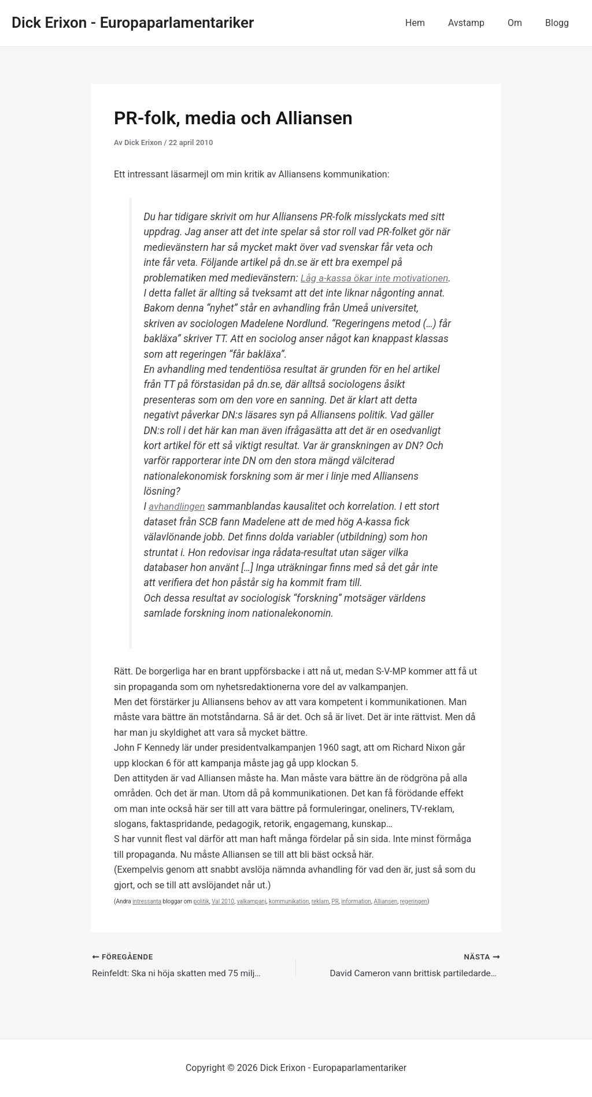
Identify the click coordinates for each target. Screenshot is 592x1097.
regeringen (413, 916)
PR (334, 916)
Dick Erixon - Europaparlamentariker (133, 22)
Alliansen (385, 916)
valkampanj (252, 916)
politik (201, 916)
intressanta (146, 916)
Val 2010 (223, 916)
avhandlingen (178, 522)
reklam (320, 916)
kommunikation (289, 916)
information (356, 916)
